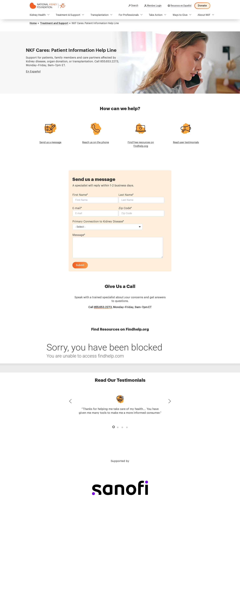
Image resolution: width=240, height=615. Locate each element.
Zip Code (125, 208)
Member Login (154, 6)
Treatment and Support (54, 23)
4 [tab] (126, 427)
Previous (70, 402)
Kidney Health (38, 15)
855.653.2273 (103, 307)
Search (134, 5)
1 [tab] (113, 426)
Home (33, 23)
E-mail (77, 208)
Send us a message (50, 142)
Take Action (155, 15)
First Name (80, 194)
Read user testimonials (186, 142)
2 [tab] (117, 427)
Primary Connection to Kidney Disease (98, 221)
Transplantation (99, 15)
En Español (33, 71)
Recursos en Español (181, 6)
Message (78, 235)
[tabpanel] (120, 404)
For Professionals (129, 15)
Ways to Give (180, 15)
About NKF (204, 15)
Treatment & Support (68, 15)
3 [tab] (122, 427)
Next (169, 402)
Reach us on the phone (95, 142)
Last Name (126, 194)
